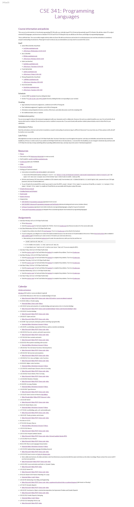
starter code (30, 226)
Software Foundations (28, 207)
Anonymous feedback (26, 167)
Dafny (39, 454)
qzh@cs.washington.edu (30, 71)
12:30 (33, 98)
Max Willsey (44, 394)
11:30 (29, 98)
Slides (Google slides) (27, 397)
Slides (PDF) (34, 298)
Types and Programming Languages (32, 209)
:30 (32, 96)
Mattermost (34, 156)
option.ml (44, 238)
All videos (21, 293)
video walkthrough (27, 235)
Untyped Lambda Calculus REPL (58, 436)
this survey (29, 223)
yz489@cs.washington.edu (31, 79)
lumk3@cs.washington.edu (31, 64)
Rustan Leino (46, 454)
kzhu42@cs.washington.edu (31, 87)
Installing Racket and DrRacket (28, 191)
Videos (41, 303)
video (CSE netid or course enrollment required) (59, 298)
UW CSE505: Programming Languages (32, 201)
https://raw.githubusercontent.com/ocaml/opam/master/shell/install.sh (83, 175)
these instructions (99, 233)
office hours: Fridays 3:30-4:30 (32, 74)
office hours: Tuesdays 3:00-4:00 (33, 90)
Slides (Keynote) (26, 298)
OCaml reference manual (27, 189)
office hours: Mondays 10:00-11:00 (34, 59)
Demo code (42, 298)
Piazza (22, 154)
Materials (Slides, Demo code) (30, 303)
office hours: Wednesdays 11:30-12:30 (35, 51)
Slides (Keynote (26, 503)
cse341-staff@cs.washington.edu (38, 159)
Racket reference (25, 196)
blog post (43, 397)
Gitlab (21, 164)
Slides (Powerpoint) (27, 461)
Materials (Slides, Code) (28, 477)
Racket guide (23, 194)
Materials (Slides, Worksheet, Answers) (32, 324)
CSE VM (38, 172)
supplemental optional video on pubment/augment (63, 482)
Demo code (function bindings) (64, 308)
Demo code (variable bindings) (47, 308)
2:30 (42, 98)
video (74, 308)
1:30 (37, 98)
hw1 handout (47, 231)
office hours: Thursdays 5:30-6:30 (33, 66)
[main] (67, 13)
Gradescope (23, 161)
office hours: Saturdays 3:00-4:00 (33, 82)
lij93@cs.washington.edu (30, 56)
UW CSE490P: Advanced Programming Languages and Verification (40, 204)
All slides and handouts (24, 290)
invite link (40, 156)
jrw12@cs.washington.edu (31, 48)
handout (49, 252)
